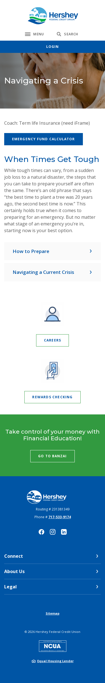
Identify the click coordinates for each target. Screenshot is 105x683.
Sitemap (52, 613)
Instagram (52, 532)
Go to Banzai (52, 456)
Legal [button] (10, 587)
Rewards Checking (52, 397)
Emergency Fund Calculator (43, 139)
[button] (52, 251)
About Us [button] (14, 571)
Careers (52, 340)
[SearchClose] (67, 34)
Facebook (41, 532)
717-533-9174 (59, 517)
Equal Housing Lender (55, 661)
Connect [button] (13, 556)
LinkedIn (64, 532)
